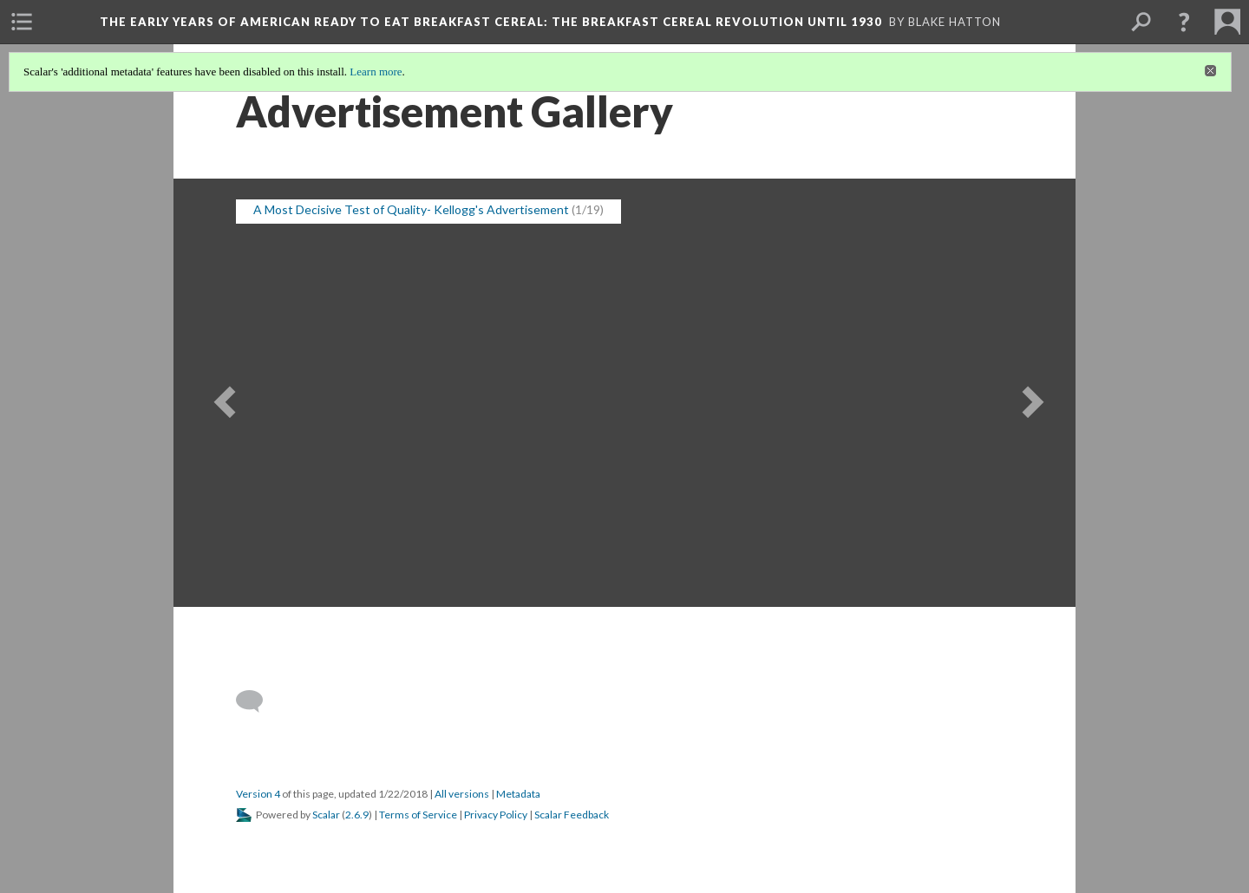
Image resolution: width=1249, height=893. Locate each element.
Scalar (326, 814)
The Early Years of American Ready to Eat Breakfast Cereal (491, 22)
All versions (462, 793)
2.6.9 (357, 814)
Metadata (518, 793)
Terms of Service (418, 814)
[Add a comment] (257, 701)
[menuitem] (21, 21)
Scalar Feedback (571, 814)
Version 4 (258, 793)
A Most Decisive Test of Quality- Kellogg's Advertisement (411, 209)
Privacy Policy (495, 814)
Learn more (376, 71)
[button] (1184, 21)
